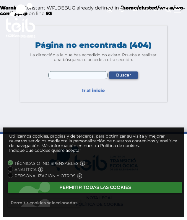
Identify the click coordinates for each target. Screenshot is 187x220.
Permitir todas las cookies (95, 187)
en (156, 9)
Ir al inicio (93, 90)
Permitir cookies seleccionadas (44, 202)
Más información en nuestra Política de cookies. (90, 145)
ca (146, 9)
